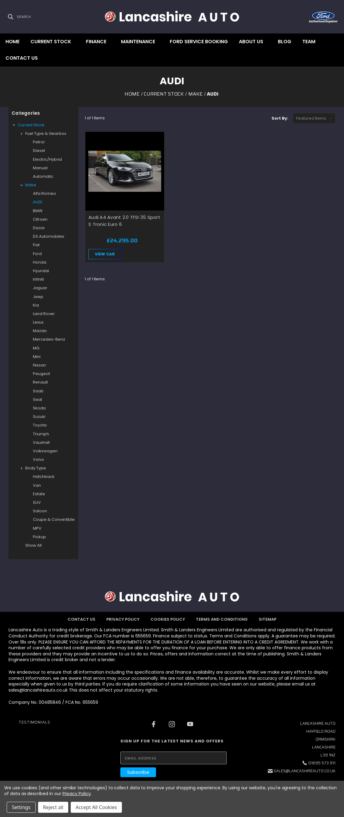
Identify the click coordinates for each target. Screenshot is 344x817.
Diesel (39, 150)
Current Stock (50, 41)
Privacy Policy (123, 619)
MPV (37, 528)
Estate (39, 494)
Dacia (38, 228)
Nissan (39, 365)
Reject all (53, 807)
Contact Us (21, 57)
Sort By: (279, 118)
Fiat (36, 245)
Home (12, 41)
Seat (37, 399)
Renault (40, 382)
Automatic (43, 176)
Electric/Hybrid (47, 159)
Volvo (38, 459)
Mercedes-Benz (49, 339)
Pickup (39, 537)
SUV (37, 502)
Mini (37, 356)
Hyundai (41, 271)
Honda (39, 262)
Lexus (38, 322)
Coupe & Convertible (54, 519)
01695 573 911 (321, 763)
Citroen (40, 219)
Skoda (39, 408)
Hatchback (44, 476)
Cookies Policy (168, 619)
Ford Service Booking (199, 41)
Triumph (41, 434)
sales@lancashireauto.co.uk (304, 771)
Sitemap (267, 619)
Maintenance (138, 41)
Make (30, 185)
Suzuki (39, 416)
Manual (40, 168)
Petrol (38, 142)
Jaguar (40, 288)
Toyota (40, 425)
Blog (284, 41)
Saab (38, 391)
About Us (251, 41)
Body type (35, 468)
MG (36, 348)
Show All (33, 545)
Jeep (38, 297)
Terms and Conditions (222, 619)
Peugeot (41, 374)
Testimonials (34, 722)
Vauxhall (41, 442)
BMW (38, 211)
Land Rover (44, 314)
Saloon (40, 511)
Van (37, 485)
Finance (96, 41)
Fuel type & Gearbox (45, 133)
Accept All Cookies (96, 807)
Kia (36, 305)
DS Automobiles (48, 236)
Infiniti (38, 279)
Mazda (40, 331)
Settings (21, 807)
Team (308, 41)
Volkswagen (45, 451)
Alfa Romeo (44, 193)
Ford (37, 254)
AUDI (37, 202)
